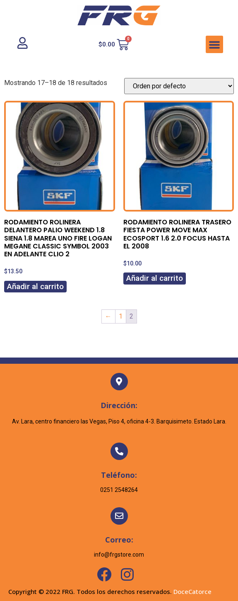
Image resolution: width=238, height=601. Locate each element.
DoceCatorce (192, 591)
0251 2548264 (119, 490)
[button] (214, 44)
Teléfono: (119, 475)
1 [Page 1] (121, 316)
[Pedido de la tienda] (179, 86)
